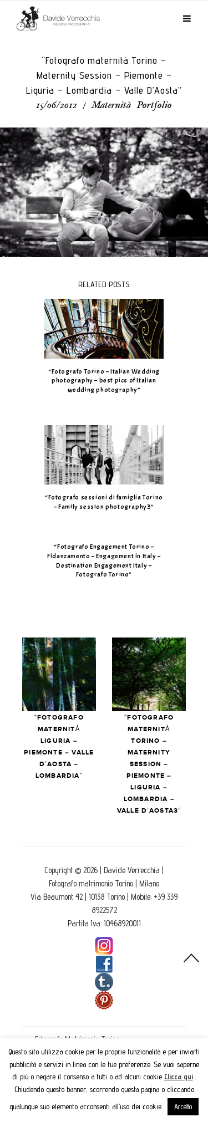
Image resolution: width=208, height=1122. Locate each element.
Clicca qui (178, 1076)
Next (149, 674)
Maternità (111, 106)
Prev (59, 674)
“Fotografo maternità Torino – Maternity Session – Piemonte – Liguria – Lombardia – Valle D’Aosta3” (149, 764)
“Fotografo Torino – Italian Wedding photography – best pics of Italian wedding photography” (104, 381)
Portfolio (154, 106)
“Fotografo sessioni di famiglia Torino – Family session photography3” (104, 502)
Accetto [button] (183, 1106)
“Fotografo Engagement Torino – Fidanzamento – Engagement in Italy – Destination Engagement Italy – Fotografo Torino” (104, 560)
